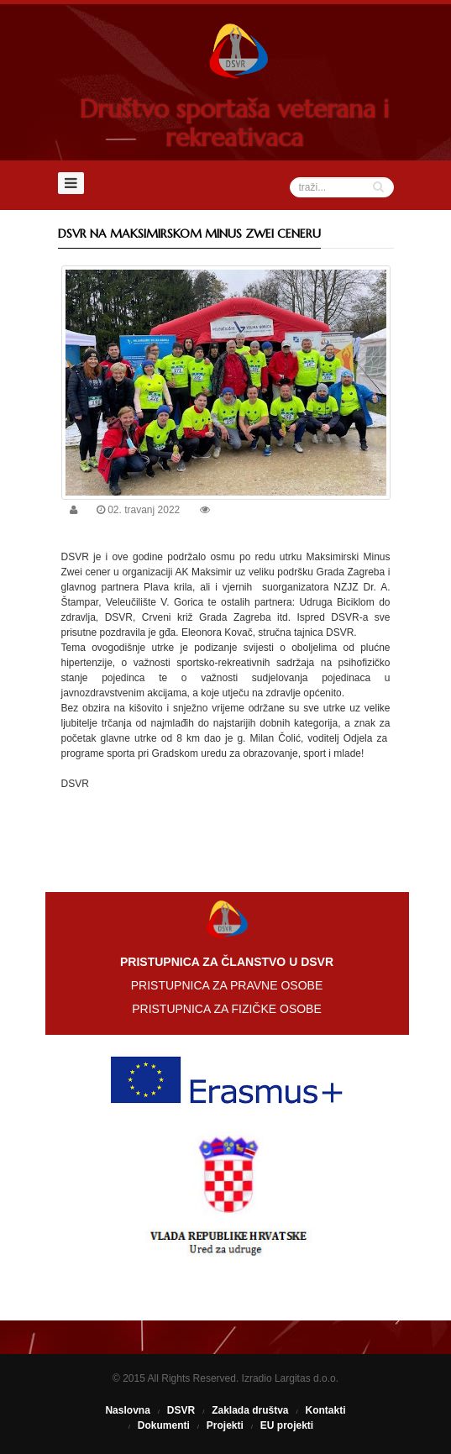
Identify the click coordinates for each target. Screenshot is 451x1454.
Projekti (225, 1425)
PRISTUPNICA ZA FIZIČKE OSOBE (227, 1009)
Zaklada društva (250, 1410)
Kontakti (326, 1410)
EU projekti (286, 1425)
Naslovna (127, 1410)
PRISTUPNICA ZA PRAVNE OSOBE (227, 985)
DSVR (181, 1410)
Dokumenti (164, 1425)
